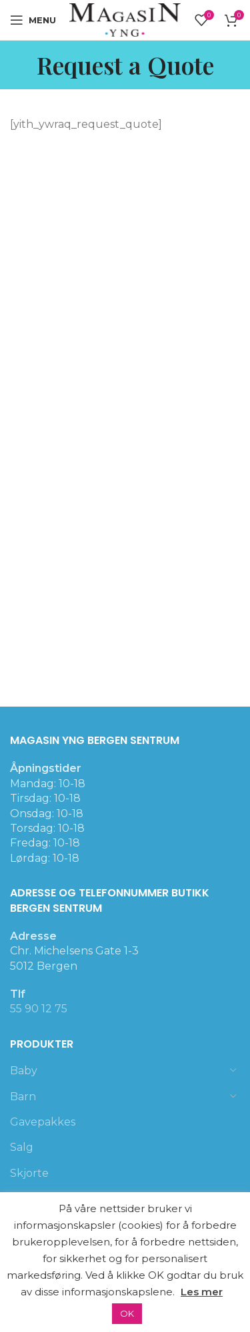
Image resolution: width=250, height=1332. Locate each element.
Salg (21, 1147)
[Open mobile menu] (33, 20)
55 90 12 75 (38, 1008)
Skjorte (29, 1173)
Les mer (202, 1291)
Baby (23, 1070)
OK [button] (127, 1313)
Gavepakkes (42, 1122)
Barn (23, 1096)
